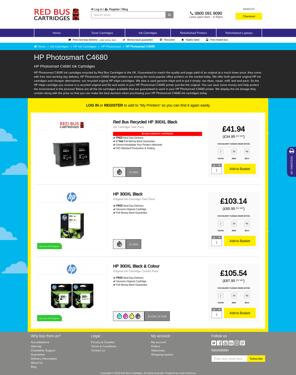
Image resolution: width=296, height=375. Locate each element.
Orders (155, 346)
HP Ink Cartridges (84, 46)
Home (57, 33)
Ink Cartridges (59, 46)
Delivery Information (44, 358)
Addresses (158, 350)
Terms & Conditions (103, 346)
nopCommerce (187, 373)
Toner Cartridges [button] (102, 33)
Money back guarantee (138, 39)
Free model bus (217, 39)
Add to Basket (240, 169)
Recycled (167, 39)
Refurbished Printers (193, 33)
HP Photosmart (111, 46)
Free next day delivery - (92, 39)
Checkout (249, 16)
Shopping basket (162, 354)
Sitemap (36, 346)
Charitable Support (43, 350)
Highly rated (190, 39)
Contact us (98, 350)
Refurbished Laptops (239, 33)
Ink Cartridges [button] (148, 33)
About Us (37, 362)
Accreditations (40, 342)
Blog (125, 9)
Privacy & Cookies (102, 342)
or (104, 105)
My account (158, 342)
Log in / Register (105, 9)
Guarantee (38, 354)
